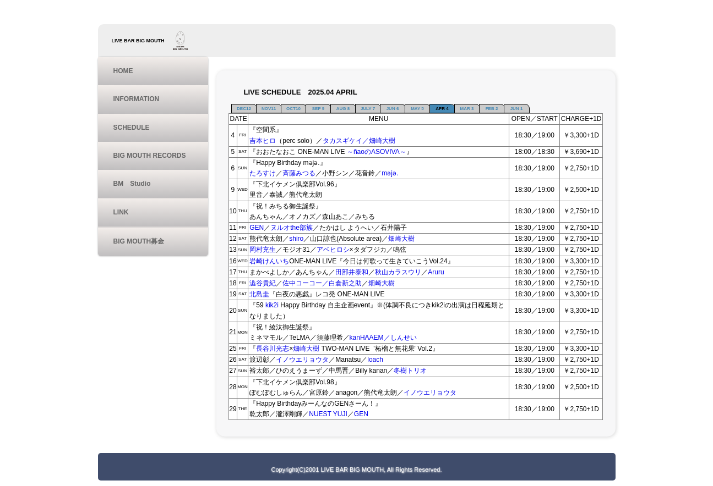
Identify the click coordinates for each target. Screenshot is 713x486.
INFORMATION (136, 99)
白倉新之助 (345, 283)
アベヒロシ (333, 249)
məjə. (390, 173)
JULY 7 (368, 108)
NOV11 (269, 108)
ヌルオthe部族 (291, 227)
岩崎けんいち (269, 261)
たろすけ (262, 173)
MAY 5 (417, 108)
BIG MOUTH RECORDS (149, 155)
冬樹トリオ (410, 370)
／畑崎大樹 (378, 141)
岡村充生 (262, 249)
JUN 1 (516, 108)
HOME (123, 71)
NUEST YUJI (328, 414)
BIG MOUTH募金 (139, 241)
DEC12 (244, 108)
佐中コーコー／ (305, 283)
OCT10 (293, 108)
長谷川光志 (272, 348)
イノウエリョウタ (302, 359)
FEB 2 (492, 108)
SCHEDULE (131, 127)
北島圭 (259, 294)
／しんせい (400, 337)
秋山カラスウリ (398, 272)
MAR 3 (467, 108)
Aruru (436, 272)
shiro (296, 238)
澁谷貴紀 (262, 283)
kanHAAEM (367, 337)
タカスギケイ (342, 141)
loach (375, 359)
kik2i (272, 305)
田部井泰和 (351, 272)
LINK (121, 212)
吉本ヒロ (262, 141)
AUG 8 (343, 108)
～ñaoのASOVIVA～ (376, 152)
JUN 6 (393, 108)
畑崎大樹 (401, 238)
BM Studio (132, 183)
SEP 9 (318, 108)
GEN (256, 227)
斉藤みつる (298, 173)
